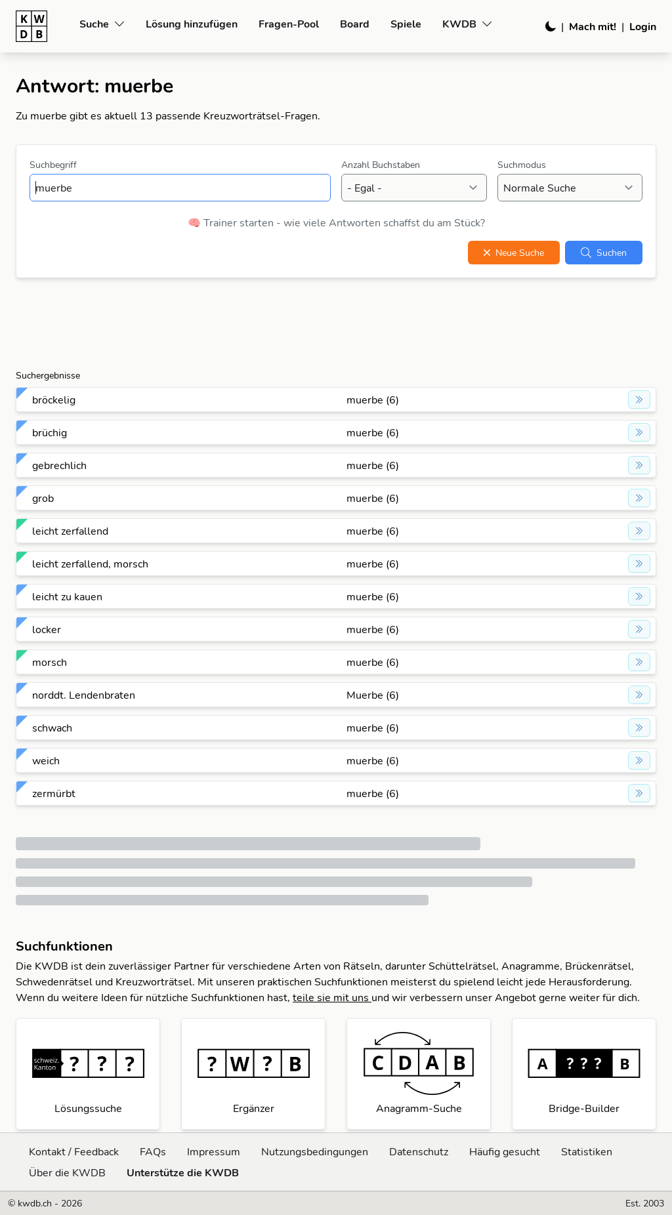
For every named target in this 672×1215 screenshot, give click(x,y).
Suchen (604, 252)
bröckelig (53, 399)
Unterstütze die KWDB (183, 1172)
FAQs (153, 1151)
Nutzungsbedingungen (314, 1151)
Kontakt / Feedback (74, 1151)
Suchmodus (521, 165)
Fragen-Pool (289, 23)
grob (43, 498)
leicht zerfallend (70, 530)
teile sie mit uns (332, 997)
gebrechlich (59, 465)
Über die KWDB (67, 1172)
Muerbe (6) (372, 694)
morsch (49, 662)
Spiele (405, 23)
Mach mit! (592, 26)
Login (642, 26)
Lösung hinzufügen (192, 23)
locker (46, 629)
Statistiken (586, 1151)
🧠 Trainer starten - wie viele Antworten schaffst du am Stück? (336, 222)
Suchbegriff (53, 165)
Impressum (213, 1151)
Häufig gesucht (504, 1151)
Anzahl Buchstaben (380, 165)
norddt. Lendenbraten (83, 694)
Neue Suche (514, 252)
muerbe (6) (372, 399)
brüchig (49, 432)
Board (354, 23)
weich (46, 760)
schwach (52, 727)
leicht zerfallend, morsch (90, 563)
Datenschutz (418, 1151)
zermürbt (53, 793)
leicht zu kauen (67, 596)
